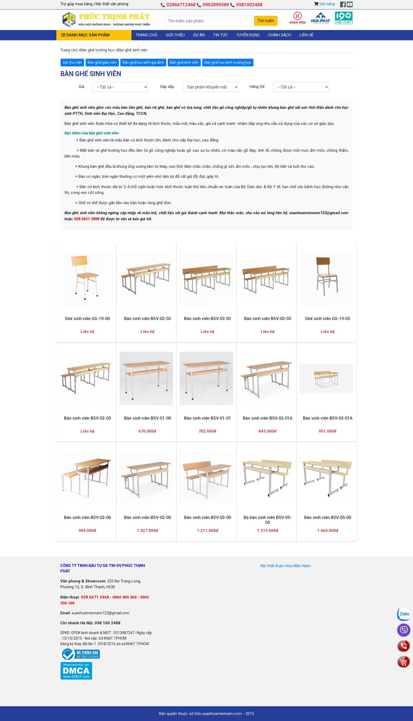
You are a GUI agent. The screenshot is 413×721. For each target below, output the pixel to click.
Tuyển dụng (248, 35)
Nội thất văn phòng (112, 4)
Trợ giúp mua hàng (77, 4)
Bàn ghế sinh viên (184, 62)
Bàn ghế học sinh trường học (227, 62)
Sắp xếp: (167, 86)
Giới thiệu (175, 35)
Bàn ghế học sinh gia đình (143, 62)
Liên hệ (306, 35)
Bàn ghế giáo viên (102, 62)
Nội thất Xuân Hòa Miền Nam (285, 565)
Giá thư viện (72, 62)
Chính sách (279, 35)
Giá (81, 86)
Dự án (199, 35)
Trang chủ (146, 35)
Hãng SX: (257, 86)
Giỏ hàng (327, 4)
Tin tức (220, 35)
